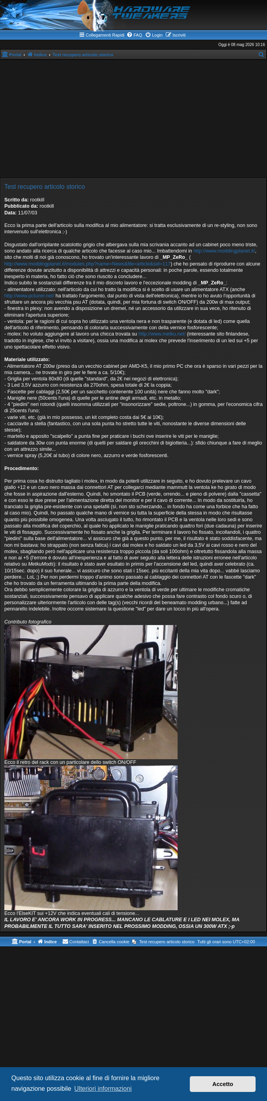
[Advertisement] (133, 119)
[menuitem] (134, 35)
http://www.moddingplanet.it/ (224, 251)
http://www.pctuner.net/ (29, 296)
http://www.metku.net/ (161, 334)
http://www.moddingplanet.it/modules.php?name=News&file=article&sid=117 (87, 264)
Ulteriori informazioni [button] (103, 1088)
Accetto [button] (222, 1084)
